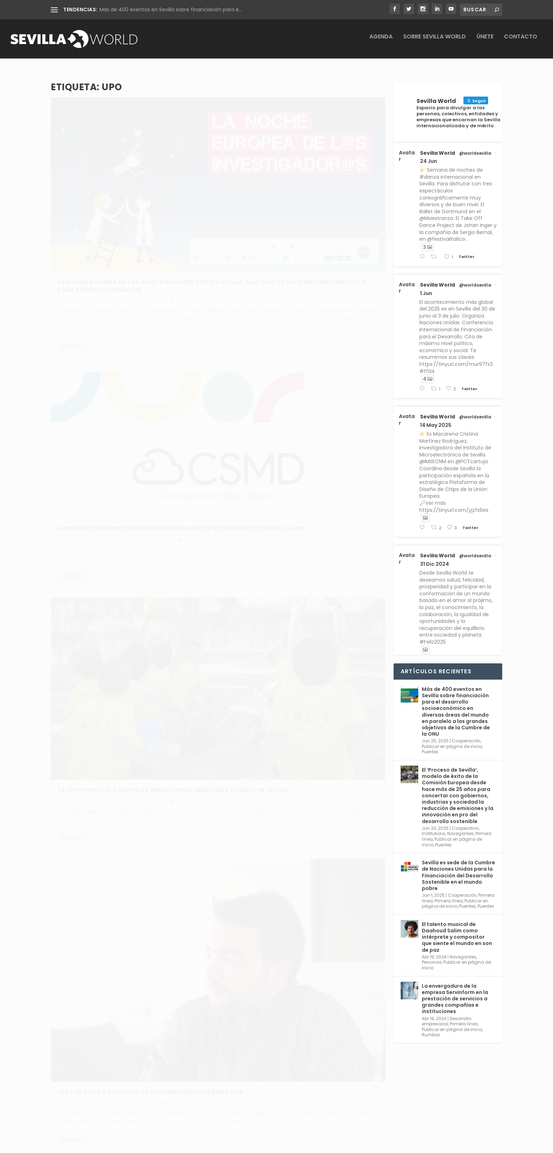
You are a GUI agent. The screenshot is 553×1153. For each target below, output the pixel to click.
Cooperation (465, 822)
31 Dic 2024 (434, 558)
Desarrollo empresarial (446, 1015)
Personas (432, 956)
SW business (328, 191)
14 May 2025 (435, 419)
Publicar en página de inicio (452, 740)
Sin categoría (311, 396)
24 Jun (428, 155)
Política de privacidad (213, 1099)
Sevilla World (437, 147)
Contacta (299, 1099)
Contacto (520, 41)
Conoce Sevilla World (313, 1082)
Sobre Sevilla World (434, 41)
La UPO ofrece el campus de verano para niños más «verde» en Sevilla (125, 415)
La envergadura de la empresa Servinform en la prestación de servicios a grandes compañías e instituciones (455, 992)
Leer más (73, 288)
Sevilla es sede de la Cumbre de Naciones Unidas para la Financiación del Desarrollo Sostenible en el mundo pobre (458, 869)
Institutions (433, 828)
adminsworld (80, 219)
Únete (484, 41)
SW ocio (154, 219)
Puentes (430, 746)
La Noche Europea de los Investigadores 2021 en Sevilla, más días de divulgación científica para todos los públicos (126, 200)
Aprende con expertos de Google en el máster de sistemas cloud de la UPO (293, 176)
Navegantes (460, 828)
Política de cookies (209, 1115)
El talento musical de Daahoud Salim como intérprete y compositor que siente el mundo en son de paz (457, 931)
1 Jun (426, 287)
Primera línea (449, 895)
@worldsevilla (475, 147)
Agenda (381, 41)
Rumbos (431, 1029)
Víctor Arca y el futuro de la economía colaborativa (297, 382)
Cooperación (466, 735)
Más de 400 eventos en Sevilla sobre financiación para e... (170, 9)
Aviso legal (199, 1082)
